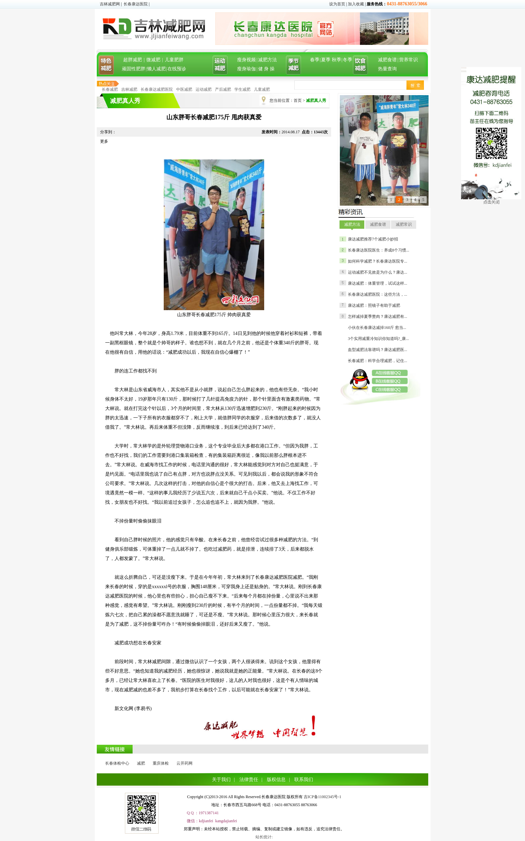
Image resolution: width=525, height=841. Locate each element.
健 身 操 (266, 68)
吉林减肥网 (110, 4)
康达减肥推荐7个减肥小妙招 (373, 239)
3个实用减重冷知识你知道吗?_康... (378, 338)
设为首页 (337, 4)
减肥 (141, 763)
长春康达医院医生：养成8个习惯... (378, 250)
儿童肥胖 (174, 59)
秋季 (336, 59)
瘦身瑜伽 (246, 68)
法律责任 (248, 779)
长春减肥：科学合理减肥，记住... (377, 360)
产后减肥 (223, 89)
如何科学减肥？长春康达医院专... (377, 261)
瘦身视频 (246, 59)
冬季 (347, 59)
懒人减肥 (156, 68)
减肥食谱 (387, 59)
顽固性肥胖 (133, 68)
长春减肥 (110, 89)
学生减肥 (242, 89)
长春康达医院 (136, 4)
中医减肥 (184, 89)
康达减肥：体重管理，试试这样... (377, 283)
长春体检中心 (117, 763)
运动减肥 (204, 89)
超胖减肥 (132, 59)
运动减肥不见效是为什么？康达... (377, 272)
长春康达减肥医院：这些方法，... (377, 294)
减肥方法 (267, 59)
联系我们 (303, 779)
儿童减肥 (262, 89)
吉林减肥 (129, 89)
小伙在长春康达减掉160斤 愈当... (377, 327)
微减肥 (153, 59)
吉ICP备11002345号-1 (322, 796)
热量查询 (387, 68)
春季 (314, 59)
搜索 (415, 85)
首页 (298, 100)
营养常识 (408, 59)
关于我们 (221, 779)
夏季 (325, 59)
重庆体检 (161, 763)
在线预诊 (176, 68)
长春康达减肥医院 (157, 89)
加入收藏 (356, 4)
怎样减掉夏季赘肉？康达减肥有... (377, 316)
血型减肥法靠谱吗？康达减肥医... (377, 349)
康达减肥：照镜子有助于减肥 (374, 305)
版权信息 (276, 779)
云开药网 (184, 763)
